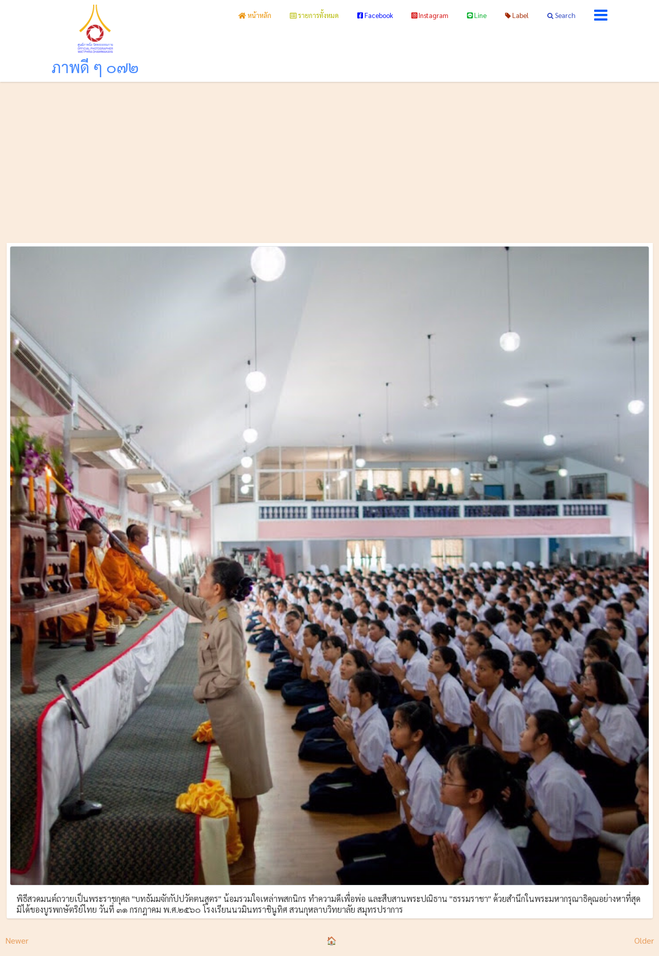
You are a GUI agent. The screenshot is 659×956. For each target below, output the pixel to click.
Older (644, 940)
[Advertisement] (329, 159)
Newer (16, 940)
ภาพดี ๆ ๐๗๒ (95, 67)
